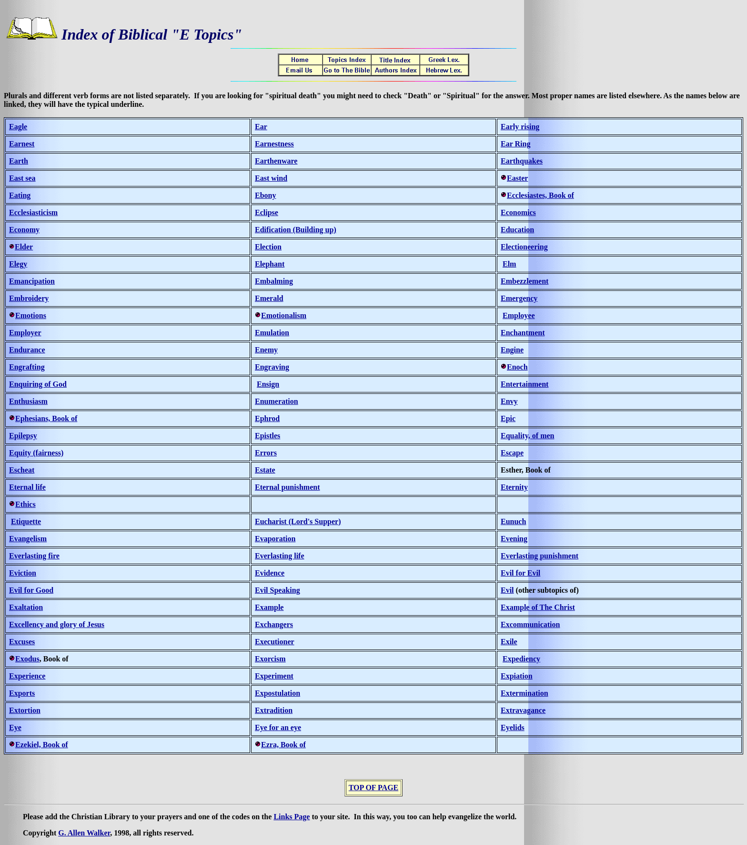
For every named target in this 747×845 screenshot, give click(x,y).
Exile (509, 642)
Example (269, 607)
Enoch (517, 367)
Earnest (21, 144)
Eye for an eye (278, 727)
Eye (15, 727)
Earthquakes (522, 161)
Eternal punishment (287, 487)
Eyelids (513, 727)
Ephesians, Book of (46, 418)
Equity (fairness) (36, 453)
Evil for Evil (520, 573)
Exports (22, 693)
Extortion (24, 710)
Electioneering (524, 247)
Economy (24, 230)
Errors (266, 453)
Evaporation (275, 539)
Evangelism (28, 539)
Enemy (266, 350)
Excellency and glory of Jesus (56, 624)
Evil (507, 590)
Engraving (272, 367)
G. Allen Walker (84, 833)
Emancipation (32, 281)
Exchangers (274, 624)
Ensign (268, 384)
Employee (519, 315)
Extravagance (523, 710)
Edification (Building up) (295, 230)
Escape (512, 453)
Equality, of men (527, 436)
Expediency (521, 659)
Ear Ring (515, 144)
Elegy (18, 264)
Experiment (274, 676)
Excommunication (530, 624)
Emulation (272, 333)
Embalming (274, 281)
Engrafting (27, 367)
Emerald (269, 298)
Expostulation (277, 693)
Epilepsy (23, 436)
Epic (508, 418)
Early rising (520, 127)
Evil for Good (31, 590)
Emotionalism (283, 315)
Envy (509, 401)
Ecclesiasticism (33, 212)
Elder (24, 247)
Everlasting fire (34, 556)
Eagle (18, 127)
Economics (518, 212)
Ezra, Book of (283, 745)
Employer (25, 333)
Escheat (21, 470)
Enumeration (276, 401)
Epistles (267, 436)
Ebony (265, 195)
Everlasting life (279, 556)
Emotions (30, 315)
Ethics (25, 504)
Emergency (519, 298)
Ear (261, 127)
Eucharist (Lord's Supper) (298, 521)
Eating (19, 195)
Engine (512, 350)
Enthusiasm (28, 401)
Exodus (27, 659)
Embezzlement (524, 281)
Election (268, 247)
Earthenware (276, 161)
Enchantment (523, 333)
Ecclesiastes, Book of (540, 195)
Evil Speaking (277, 590)
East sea (22, 178)
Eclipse (266, 212)
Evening (514, 539)
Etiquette (26, 521)
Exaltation (26, 607)
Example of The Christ (538, 607)
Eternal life (27, 487)
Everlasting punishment (539, 556)
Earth (18, 161)
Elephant (269, 264)
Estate (265, 470)
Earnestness (274, 144)
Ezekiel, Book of (41, 745)
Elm (509, 264)
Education (517, 230)
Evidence (269, 573)
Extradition (274, 710)
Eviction (22, 573)
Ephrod (267, 418)
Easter (517, 178)
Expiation (517, 676)
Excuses (22, 642)
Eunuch (513, 521)
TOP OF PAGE (374, 787)
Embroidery (29, 298)
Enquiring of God (38, 384)
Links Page (291, 817)
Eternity (514, 487)
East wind (271, 178)
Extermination (524, 693)
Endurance (27, 350)
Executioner (274, 642)
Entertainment (524, 384)
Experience (27, 676)
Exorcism (270, 659)
